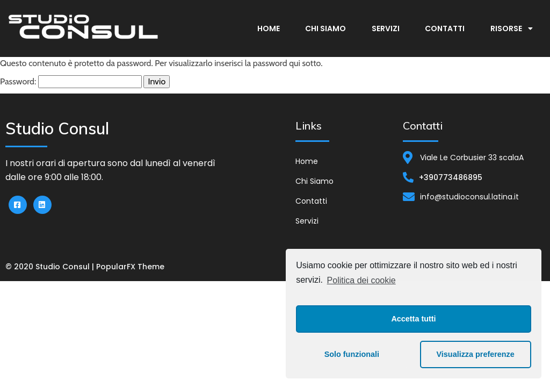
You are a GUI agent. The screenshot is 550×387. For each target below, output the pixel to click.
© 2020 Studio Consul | (50, 266)
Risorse (511, 28)
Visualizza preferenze (476, 354)
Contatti (445, 28)
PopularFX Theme (130, 266)
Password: (71, 81)
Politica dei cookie (361, 280)
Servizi (386, 28)
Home (268, 28)
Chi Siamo (325, 28)
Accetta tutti (413, 318)
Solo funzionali (351, 354)
